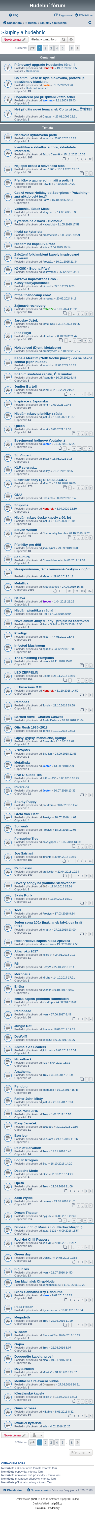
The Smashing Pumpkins (34, 658)
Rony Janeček (25, 1123)
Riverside (21, 787)
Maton (46, 576)
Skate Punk (23, 895)
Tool (17, 910)
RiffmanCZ (49, 778)
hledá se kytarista (28, 231)
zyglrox (47, 1216)
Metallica (21, 583)
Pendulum (22, 1086)
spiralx (47, 648)
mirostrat (48, 298)
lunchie (47, 856)
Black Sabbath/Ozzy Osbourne (38, 1292)
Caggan (47, 116)
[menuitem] (13, 15)
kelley (46, 470)
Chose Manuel (51, 560)
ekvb (45, 1174)
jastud (46, 416)
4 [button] (57, 48)
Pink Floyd (22, 333)
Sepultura (22, 557)
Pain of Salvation (27, 1148)
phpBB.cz (56, 1503)
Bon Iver (21, 1135)
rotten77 (48, 309)
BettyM (47, 967)
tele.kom (48, 1138)
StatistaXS (49, 1335)
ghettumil (48, 1089)
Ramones (21, 702)
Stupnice (21, 505)
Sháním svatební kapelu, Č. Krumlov (43, 374)
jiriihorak (48, 1050)
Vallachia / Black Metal (32, 209)
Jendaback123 (52, 1284)
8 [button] (72, 48)
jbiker (46, 458)
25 (84, 1220)
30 (84, 448)
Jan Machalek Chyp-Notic (34, 1281)
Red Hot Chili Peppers (31, 1239)
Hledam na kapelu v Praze (34, 244)
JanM (46, 389)
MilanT (47, 483)
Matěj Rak (49, 323)
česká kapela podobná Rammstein (41, 999)
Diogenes (49, 1384)
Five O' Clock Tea (28, 775)
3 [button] (51, 48)
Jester (47, 443)
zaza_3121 (49, 1230)
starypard (48, 212)
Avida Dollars (51, 720)
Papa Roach (24, 1307)
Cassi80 (48, 498)
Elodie (46, 675)
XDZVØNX (22, 750)
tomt (45, 404)
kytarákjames (51, 586)
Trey (45, 1074)
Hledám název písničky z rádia (38, 413)
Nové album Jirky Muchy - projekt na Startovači (51, 621)
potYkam (48, 805)
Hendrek (48, 68)
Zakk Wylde (23, 1198)
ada (45, 1426)
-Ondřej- (48, 1002)
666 (45, 886)
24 (79, 1220)
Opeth (19, 1183)
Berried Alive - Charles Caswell (38, 717)
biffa (45, 1359)
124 (89, 591)
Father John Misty (28, 1099)
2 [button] (45, 48)
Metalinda (22, 762)
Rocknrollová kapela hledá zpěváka (42, 941)
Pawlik (47, 183)
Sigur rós (21, 1269)
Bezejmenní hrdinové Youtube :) (39, 440)
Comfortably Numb (54, 533)
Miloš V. (47, 954)
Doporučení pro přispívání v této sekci (44, 97)
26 (90, 1220)
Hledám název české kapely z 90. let (42, 517)
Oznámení (32, 71)
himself (47, 286)
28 (74, 448)
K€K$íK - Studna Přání (32, 268)
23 (74, 1220)
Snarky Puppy (25, 802)
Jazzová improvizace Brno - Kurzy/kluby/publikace (36, 281)
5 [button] (62, 48)
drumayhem (50, 350)
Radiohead (22, 1011)
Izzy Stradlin (24, 1369)
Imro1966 (48, 169)
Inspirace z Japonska (31, 401)
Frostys (47, 817)
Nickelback (23, 1059)
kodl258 (47, 1039)
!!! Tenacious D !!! (28, 687)
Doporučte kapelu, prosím (34, 1356)
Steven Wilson (25, 530)
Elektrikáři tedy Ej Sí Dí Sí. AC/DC (40, 480)
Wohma (48, 100)
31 (90, 448)
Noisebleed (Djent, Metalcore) (37, 347)
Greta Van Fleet (26, 814)
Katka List (49, 224)
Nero (46, 1295)
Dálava (19, 598)
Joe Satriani (23, 853)
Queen (19, 426)
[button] (32, 48)
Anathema (22, 1071)
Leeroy (47, 1201)
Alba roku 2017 (26, 951)
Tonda (46, 705)
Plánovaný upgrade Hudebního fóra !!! (44, 65)
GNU (18, 495)
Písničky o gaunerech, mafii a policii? (44, 180)
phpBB (35, 1499)
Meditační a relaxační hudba (36, 1381)
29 (79, 448)
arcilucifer (48, 871)
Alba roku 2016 (26, 1111)
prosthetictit (50, 234)
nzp (45, 1062)
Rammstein (23, 868)
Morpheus (22, 974)
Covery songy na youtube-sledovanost (45, 883)
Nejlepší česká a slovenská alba (39, 166)
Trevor (47, 601)
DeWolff (20, 1036)
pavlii (46, 85)
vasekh (47, 138)
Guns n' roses (25, 1408)
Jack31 (47, 1242)
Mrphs (46, 977)
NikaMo (47, 1411)
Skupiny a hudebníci (24, 32)
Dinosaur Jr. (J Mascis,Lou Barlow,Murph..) (48, 1227)
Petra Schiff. (50, 624)
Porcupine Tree (26, 838)
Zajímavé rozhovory (30, 306)
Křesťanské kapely (29, 1393)
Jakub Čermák (51, 154)
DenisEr (47, 1257)
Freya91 (48, 261)
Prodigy (20, 633)
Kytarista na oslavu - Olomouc (38, 221)
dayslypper (49, 841)
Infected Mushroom (29, 645)
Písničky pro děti (27, 545)
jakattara (48, 1126)
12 (90, 340)
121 (69, 591)
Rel (45, 613)
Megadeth (22, 1317)
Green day (22, 1254)
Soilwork (21, 826)
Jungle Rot (22, 1026)
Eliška (19, 986)
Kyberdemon (50, 1310)
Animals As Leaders (30, 1047)
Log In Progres (26, 1160)
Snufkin (47, 753)
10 (90, 158)
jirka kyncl (49, 548)
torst (45, 429)
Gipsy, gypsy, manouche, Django (40, 738)
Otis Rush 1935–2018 (31, 727)
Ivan (45, 661)
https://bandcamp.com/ (32, 295)
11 (84, 340)
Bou (45, 1163)
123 (83, 591)
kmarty (47, 929)
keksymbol (49, 271)
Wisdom (20, 1332)
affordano (48, 336)
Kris (45, 247)
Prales (46, 1029)
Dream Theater (26, 1213)
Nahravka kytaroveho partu (35, 135)
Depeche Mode (26, 1171)
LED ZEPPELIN (26, 672)
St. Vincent (22, 455)
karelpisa (48, 944)
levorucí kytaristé (28, 1423)
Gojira (19, 1344)
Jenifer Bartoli (25, 386)
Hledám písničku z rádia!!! (34, 610)
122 (76, 591)
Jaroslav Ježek (26, 320)
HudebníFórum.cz (37, 88)
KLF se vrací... (25, 467)
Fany (46, 199)
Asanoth (48, 377)
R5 (16, 963)
